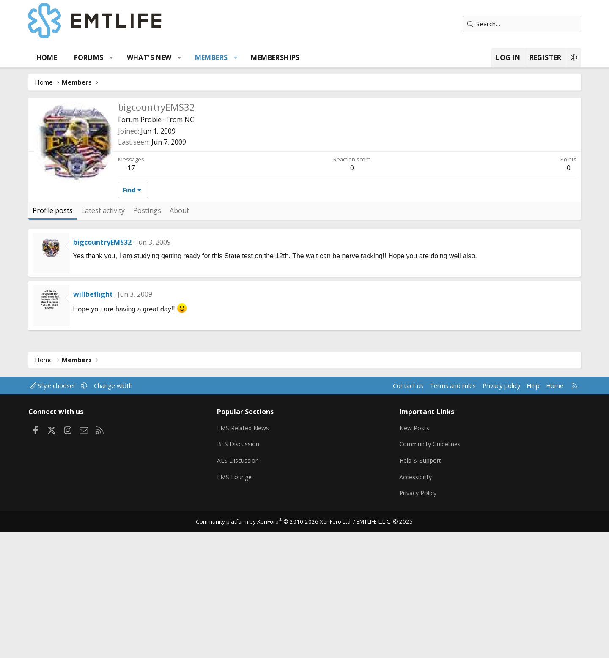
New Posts (412, 427)
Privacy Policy (416, 493)
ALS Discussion (241, 460)
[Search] (514, 24)
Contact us (392, 385)
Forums (97, 57)
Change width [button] (125, 385)
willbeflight (101, 294)
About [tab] (187, 210)
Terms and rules (438, 385)
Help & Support (419, 460)
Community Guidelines (428, 444)
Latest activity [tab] (111, 210)
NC (197, 119)
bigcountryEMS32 (110, 242)
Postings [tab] (155, 210)
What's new (157, 57)
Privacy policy (488, 385)
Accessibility (413, 476)
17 (139, 167)
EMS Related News (248, 427)
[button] (120, 57)
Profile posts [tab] (61, 210)
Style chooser (64, 385)
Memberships (283, 57)
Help (522, 385)
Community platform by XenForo (276, 521)
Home (55, 57)
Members (219, 57)
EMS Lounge (238, 476)
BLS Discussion (242, 444)
